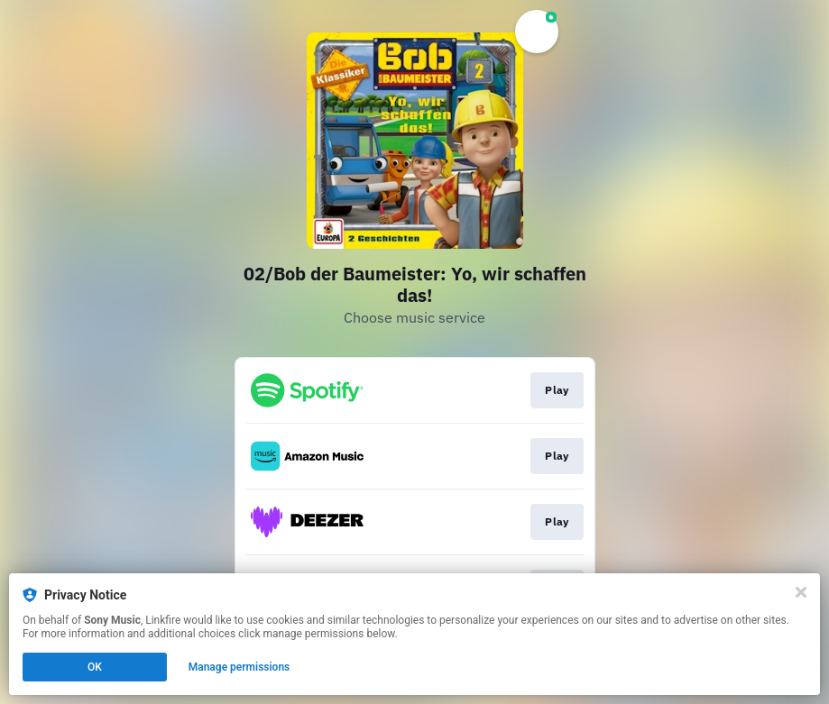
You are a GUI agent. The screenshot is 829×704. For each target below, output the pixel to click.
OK (95, 667)
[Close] (801, 592)
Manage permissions (239, 667)
